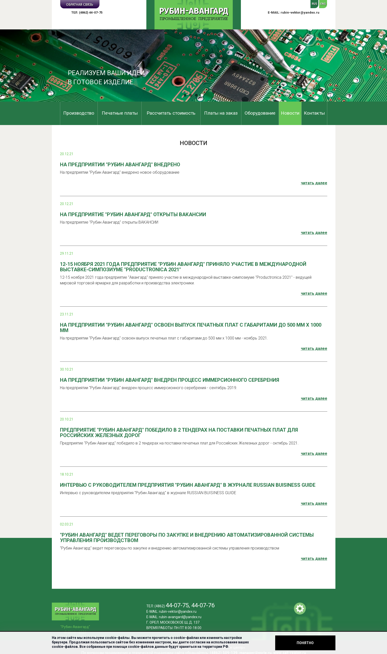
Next (381, 66)
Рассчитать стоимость (171, 113)
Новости (290, 113)
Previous (6, 66)
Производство (78, 113)
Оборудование (260, 113)
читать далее (314, 183)
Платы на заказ (221, 113)
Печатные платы (120, 113)
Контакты (314, 113)
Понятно (305, 643)
